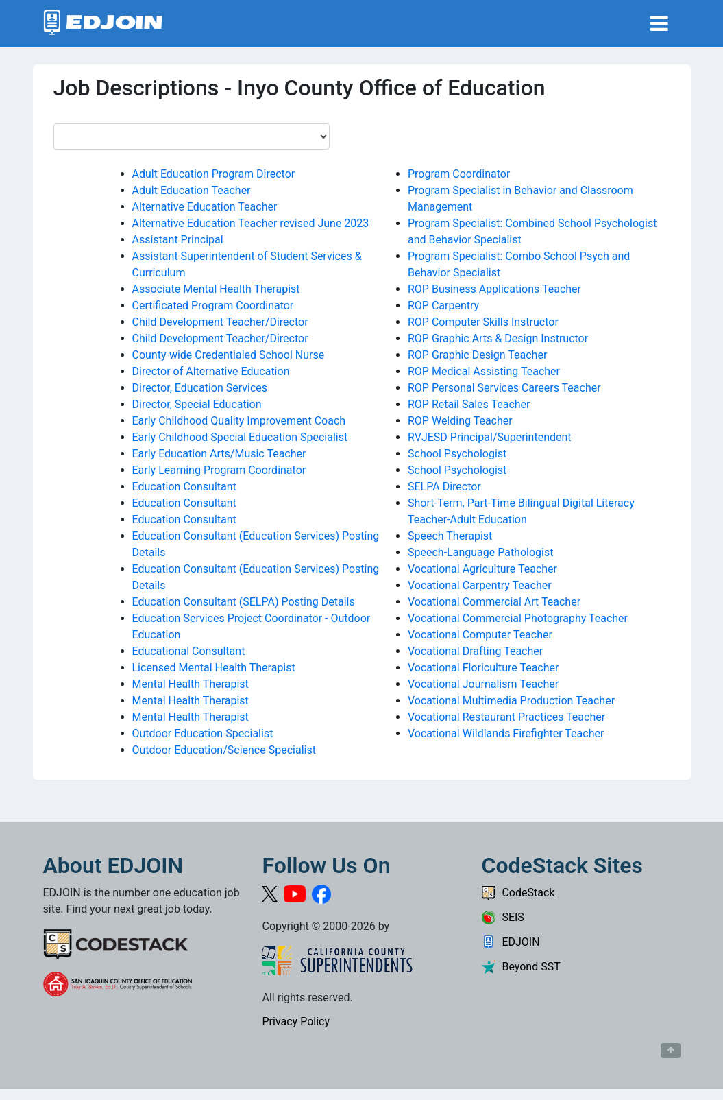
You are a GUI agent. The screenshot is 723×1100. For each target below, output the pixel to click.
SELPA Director (444, 486)
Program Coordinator (459, 173)
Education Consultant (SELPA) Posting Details (243, 601)
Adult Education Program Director (213, 173)
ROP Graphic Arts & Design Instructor (498, 338)
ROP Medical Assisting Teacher (484, 371)
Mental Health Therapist (190, 684)
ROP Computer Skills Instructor (483, 321)
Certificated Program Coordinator (213, 305)
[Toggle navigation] (659, 24)
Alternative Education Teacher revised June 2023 (250, 223)
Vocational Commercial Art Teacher (494, 601)
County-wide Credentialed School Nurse (228, 354)
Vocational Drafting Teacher (475, 651)
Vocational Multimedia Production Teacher (511, 700)
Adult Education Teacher (191, 190)
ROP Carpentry (443, 305)
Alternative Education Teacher (205, 206)
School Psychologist (457, 453)
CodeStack (517, 892)
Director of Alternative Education (211, 371)
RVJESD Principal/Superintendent (490, 437)
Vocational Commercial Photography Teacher (518, 618)
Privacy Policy (296, 1021)
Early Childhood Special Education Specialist (240, 437)
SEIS (502, 917)
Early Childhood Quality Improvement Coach (239, 420)
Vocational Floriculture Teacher (483, 667)
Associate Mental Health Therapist (216, 289)
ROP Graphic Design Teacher (477, 354)
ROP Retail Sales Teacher (469, 404)
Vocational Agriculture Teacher (482, 568)
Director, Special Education (197, 404)
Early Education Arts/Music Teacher (219, 453)
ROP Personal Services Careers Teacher (504, 387)
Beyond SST (520, 966)
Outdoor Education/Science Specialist (224, 749)
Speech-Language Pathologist (480, 552)
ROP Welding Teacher (460, 420)
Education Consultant (184, 486)
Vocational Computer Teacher (480, 634)
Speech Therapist (450, 535)
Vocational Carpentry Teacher (480, 585)
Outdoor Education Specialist (202, 733)
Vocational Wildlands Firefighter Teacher (506, 733)
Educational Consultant (188, 651)
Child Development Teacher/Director (220, 321)
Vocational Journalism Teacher (483, 684)
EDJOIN (510, 941)
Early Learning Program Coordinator (219, 470)
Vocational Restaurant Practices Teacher (506, 717)
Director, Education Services (200, 387)
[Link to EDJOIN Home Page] (103, 23)
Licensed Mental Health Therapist (213, 667)
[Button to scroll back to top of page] (671, 1050)
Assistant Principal (177, 239)
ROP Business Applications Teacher (494, 289)
